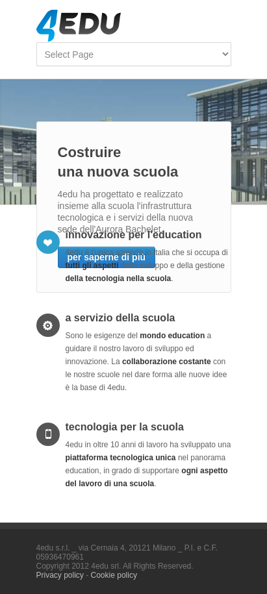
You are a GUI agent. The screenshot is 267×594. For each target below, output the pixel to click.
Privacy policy (60, 575)
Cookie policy (114, 575)
